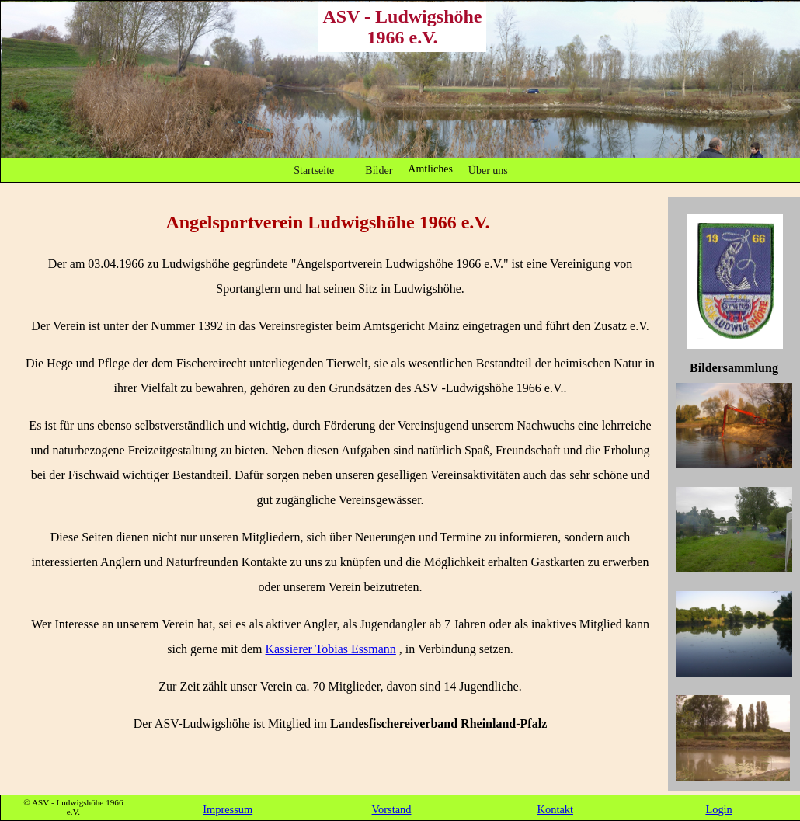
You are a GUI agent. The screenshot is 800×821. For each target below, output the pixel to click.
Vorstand (392, 809)
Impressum (227, 809)
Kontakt (555, 809)
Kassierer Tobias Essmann (331, 649)
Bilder (378, 170)
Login (718, 809)
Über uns (488, 170)
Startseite (314, 170)
